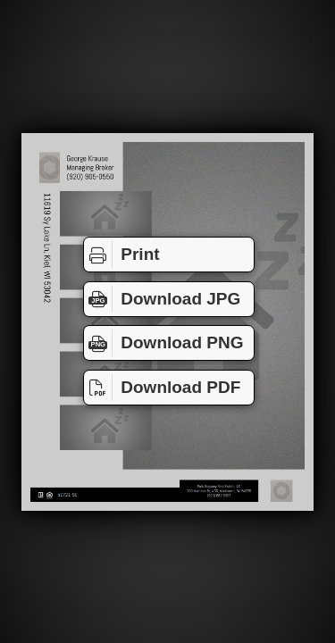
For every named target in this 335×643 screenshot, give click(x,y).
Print (122, 254)
